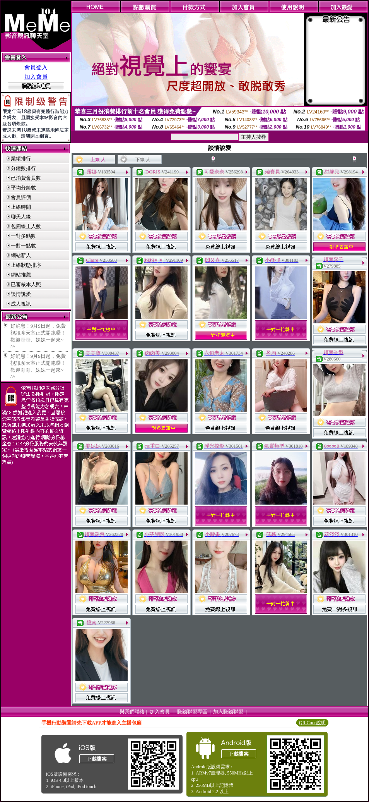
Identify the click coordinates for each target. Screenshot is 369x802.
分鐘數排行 (23, 168)
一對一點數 (23, 246)
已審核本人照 (26, 284)
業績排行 (21, 158)
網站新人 (21, 255)
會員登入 (36, 67)
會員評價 (21, 197)
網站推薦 (21, 275)
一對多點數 (23, 236)
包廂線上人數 (26, 226)
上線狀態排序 (26, 265)
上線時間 (21, 207)
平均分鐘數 (23, 188)
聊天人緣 (21, 217)
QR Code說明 (312, 722)
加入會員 (36, 77)
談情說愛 (21, 294)
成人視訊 (21, 304)
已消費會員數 (26, 178)
